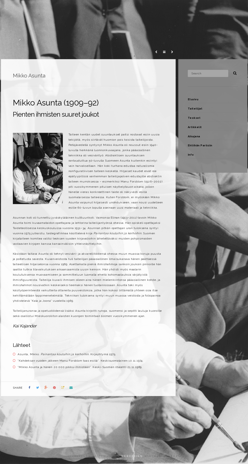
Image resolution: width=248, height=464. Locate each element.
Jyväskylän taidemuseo (92, 456)
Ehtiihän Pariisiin (185, 8)
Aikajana (155, 8)
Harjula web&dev (162, 456)
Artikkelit (130, 8)
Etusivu (193, 99)
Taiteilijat (82, 8)
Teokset (106, 8)
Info (211, 8)
